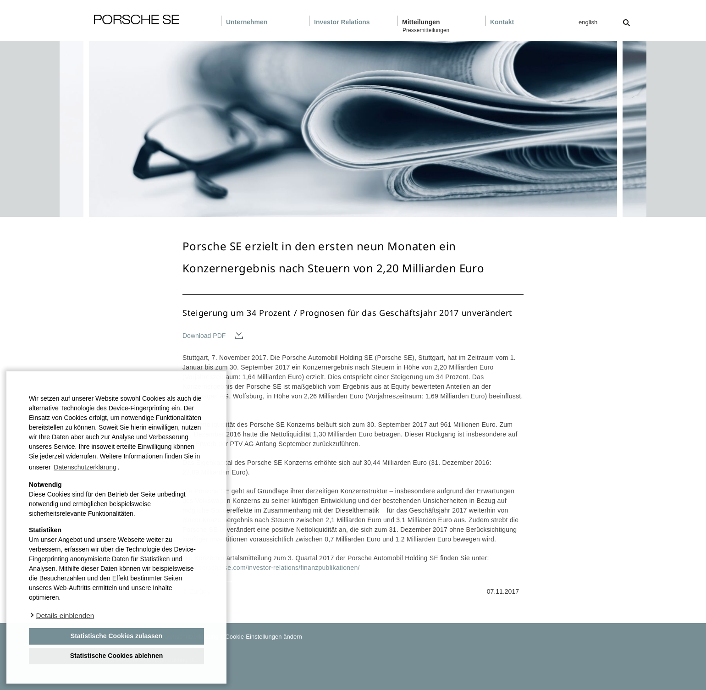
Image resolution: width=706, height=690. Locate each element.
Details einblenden (65, 615)
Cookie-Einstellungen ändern (263, 636)
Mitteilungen (421, 22)
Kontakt (502, 22)
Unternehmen (246, 22)
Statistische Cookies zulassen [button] (116, 636)
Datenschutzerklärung (85, 467)
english (588, 22)
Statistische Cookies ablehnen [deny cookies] (116, 655)
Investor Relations (342, 22)
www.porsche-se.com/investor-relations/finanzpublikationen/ (271, 567)
